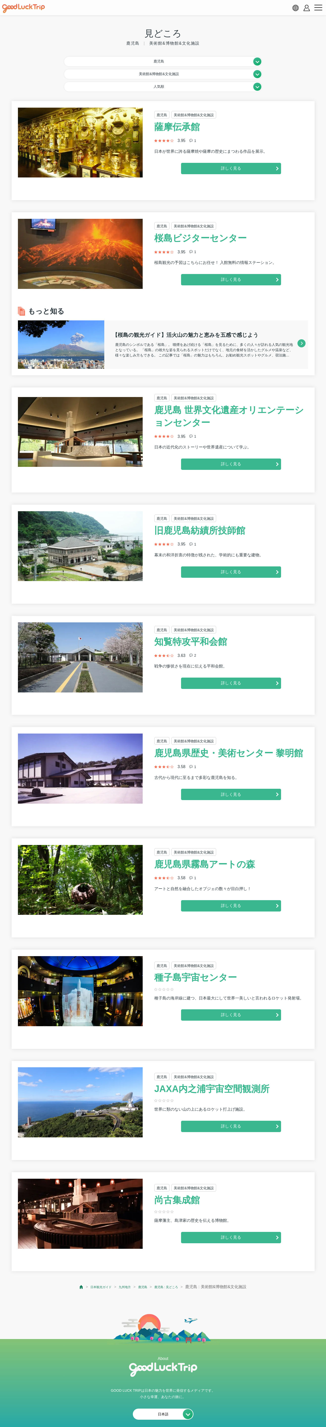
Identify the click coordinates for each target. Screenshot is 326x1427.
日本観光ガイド (94, 1259)
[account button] (307, 8)
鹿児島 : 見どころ (173, 1259)
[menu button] (318, 8)
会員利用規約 (120, 1411)
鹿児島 (144, 1259)
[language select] (295, 7)
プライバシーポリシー (161, 1411)
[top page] (70, 1259)
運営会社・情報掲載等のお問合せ (221, 1411)
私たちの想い (86, 1411)
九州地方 (123, 1259)
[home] (23, 8)
